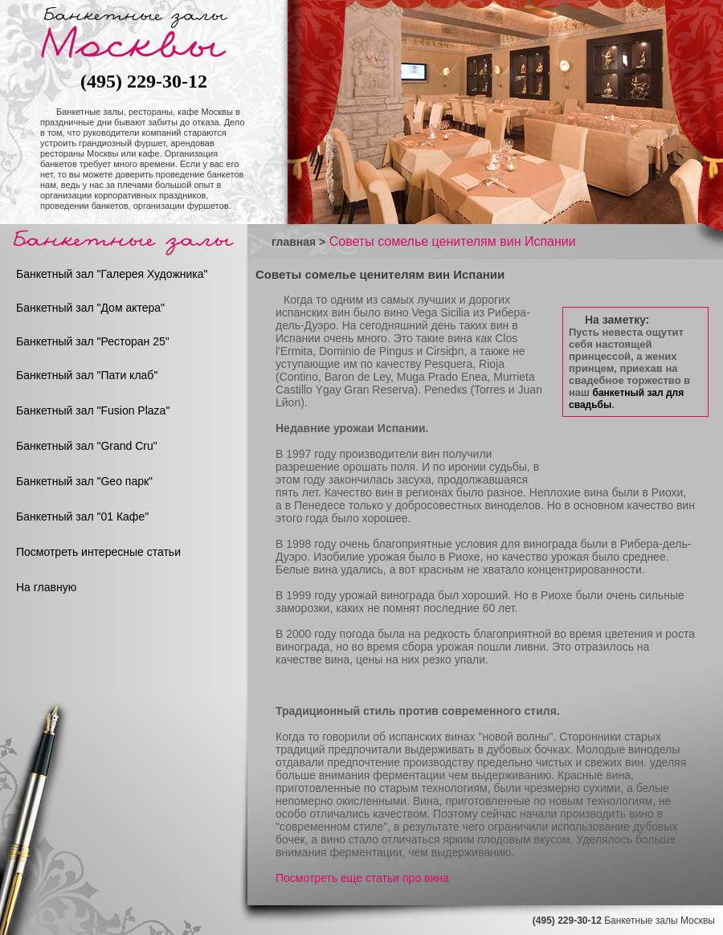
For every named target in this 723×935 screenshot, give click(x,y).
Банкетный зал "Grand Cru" (86, 445)
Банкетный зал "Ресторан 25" (93, 341)
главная (294, 241)
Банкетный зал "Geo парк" (84, 481)
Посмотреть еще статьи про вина (362, 878)
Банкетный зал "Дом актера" (90, 307)
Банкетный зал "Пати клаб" (86, 375)
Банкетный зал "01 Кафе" (82, 516)
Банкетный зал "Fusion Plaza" (93, 410)
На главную (46, 587)
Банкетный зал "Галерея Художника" (112, 273)
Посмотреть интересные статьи (98, 551)
